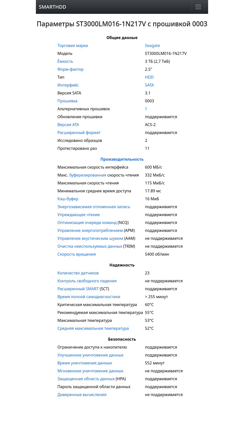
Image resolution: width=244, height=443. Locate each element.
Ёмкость (65, 61)
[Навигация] (198, 7)
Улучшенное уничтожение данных (90, 355)
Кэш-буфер (67, 198)
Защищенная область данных (86, 378)
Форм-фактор (70, 69)
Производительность (122, 159)
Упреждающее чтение (78, 214)
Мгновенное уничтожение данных (90, 371)
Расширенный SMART (78, 288)
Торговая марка (72, 45)
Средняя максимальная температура (93, 328)
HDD (149, 77)
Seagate (152, 45)
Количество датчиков (78, 273)
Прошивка (67, 101)
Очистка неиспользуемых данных (89, 246)
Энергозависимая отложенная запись (93, 206)
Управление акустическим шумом (90, 238)
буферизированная (87, 175)
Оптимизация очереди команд (87, 222)
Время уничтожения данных (84, 363)
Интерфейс (68, 85)
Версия (68, 124)
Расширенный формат (78, 132)
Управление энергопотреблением (90, 230)
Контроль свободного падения (87, 281)
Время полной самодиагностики (88, 296)
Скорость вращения (76, 254)
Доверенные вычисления (81, 394)
